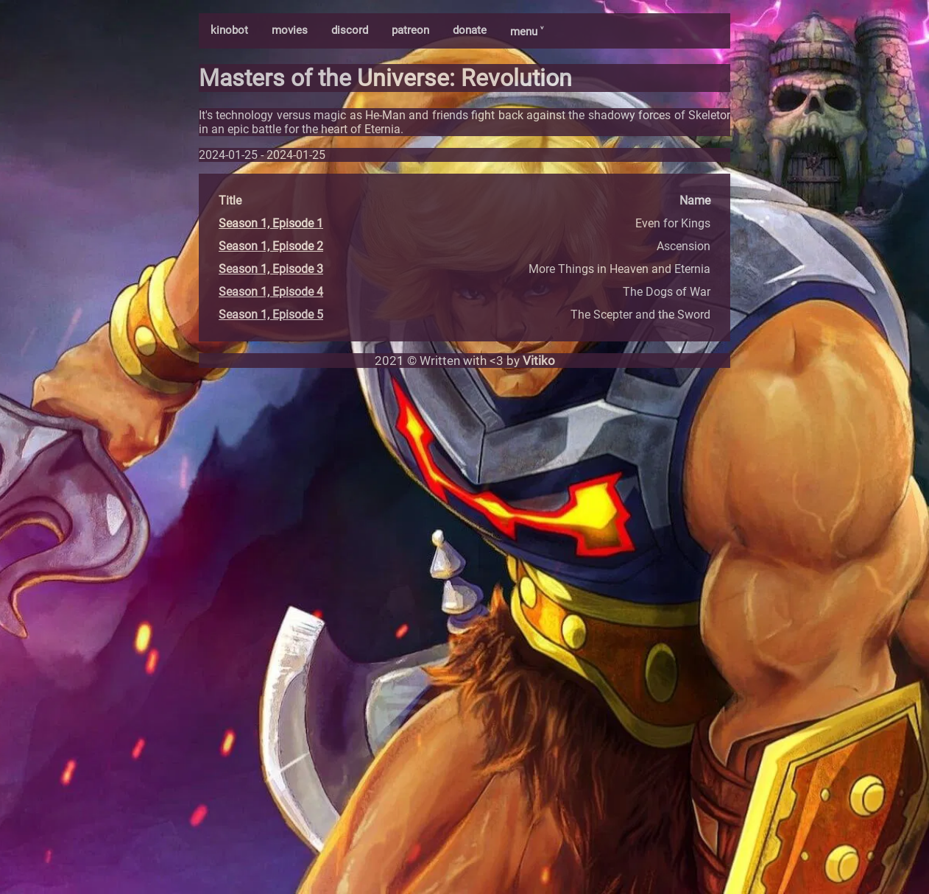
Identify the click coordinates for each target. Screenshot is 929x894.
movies (290, 30)
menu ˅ (526, 31)
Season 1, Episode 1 (271, 223)
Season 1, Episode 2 (271, 246)
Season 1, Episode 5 (271, 315)
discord (349, 30)
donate (470, 30)
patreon (410, 30)
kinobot (229, 30)
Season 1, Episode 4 (271, 292)
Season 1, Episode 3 (271, 269)
